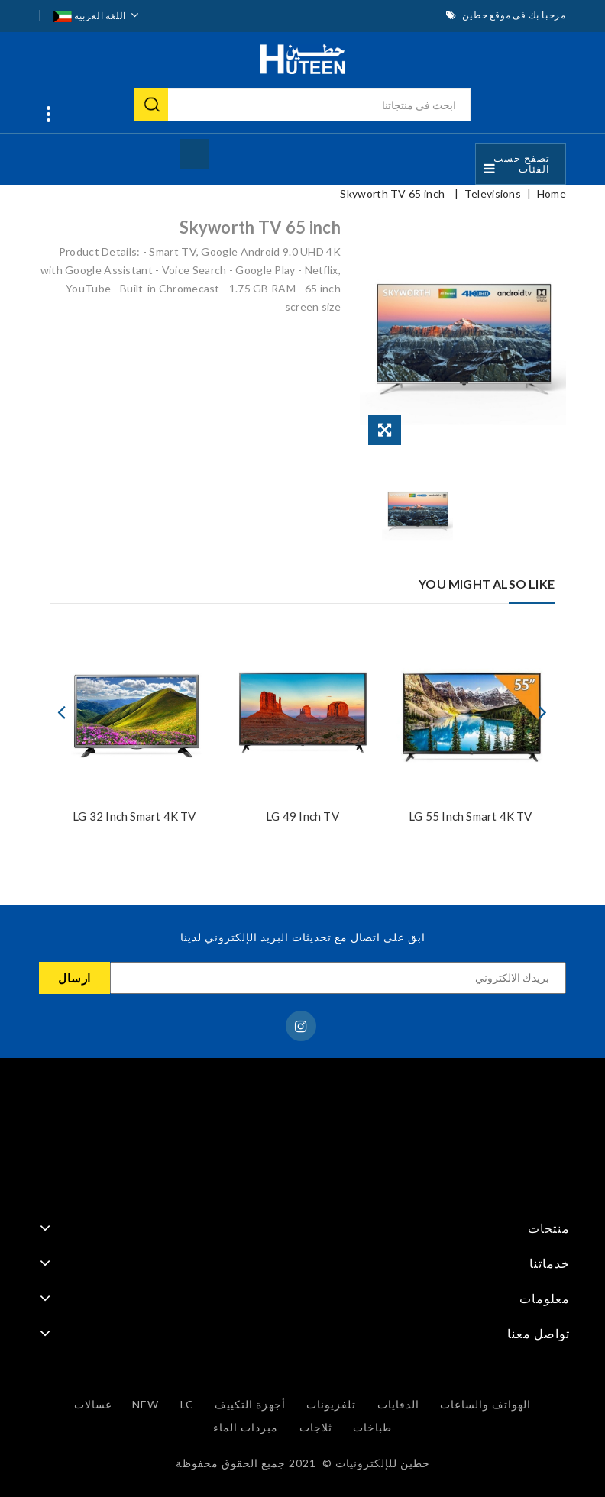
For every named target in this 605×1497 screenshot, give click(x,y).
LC (187, 1404)
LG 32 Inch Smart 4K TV (134, 816)
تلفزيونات (331, 1404)
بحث (151, 104)
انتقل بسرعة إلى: (44, 116)
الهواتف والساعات (485, 1404)
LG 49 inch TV (302, 816)
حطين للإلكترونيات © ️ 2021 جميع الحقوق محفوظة (303, 1463)
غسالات (93, 1404)
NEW (145, 1404)
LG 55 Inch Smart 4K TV (470, 816)
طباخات (372, 1427)
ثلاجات (315, 1427)
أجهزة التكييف (250, 1404)
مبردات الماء (245, 1427)
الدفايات (398, 1404)
